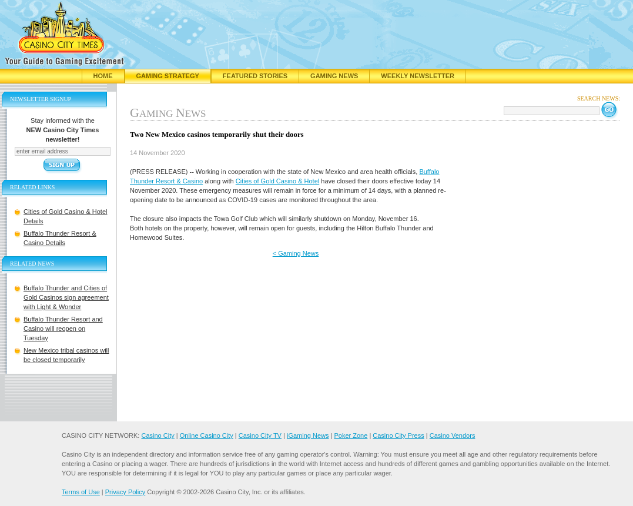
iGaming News (308, 435)
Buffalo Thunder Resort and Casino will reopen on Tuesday (63, 328)
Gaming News (334, 75)
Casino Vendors (452, 435)
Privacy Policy (125, 491)
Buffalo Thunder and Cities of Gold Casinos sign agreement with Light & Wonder (66, 297)
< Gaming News (296, 253)
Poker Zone (350, 435)
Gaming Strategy (167, 75)
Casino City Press (398, 435)
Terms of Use (81, 491)
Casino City (157, 435)
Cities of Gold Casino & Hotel (277, 181)
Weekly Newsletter (417, 75)
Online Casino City (206, 435)
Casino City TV (260, 435)
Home (103, 75)
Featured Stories (255, 75)
